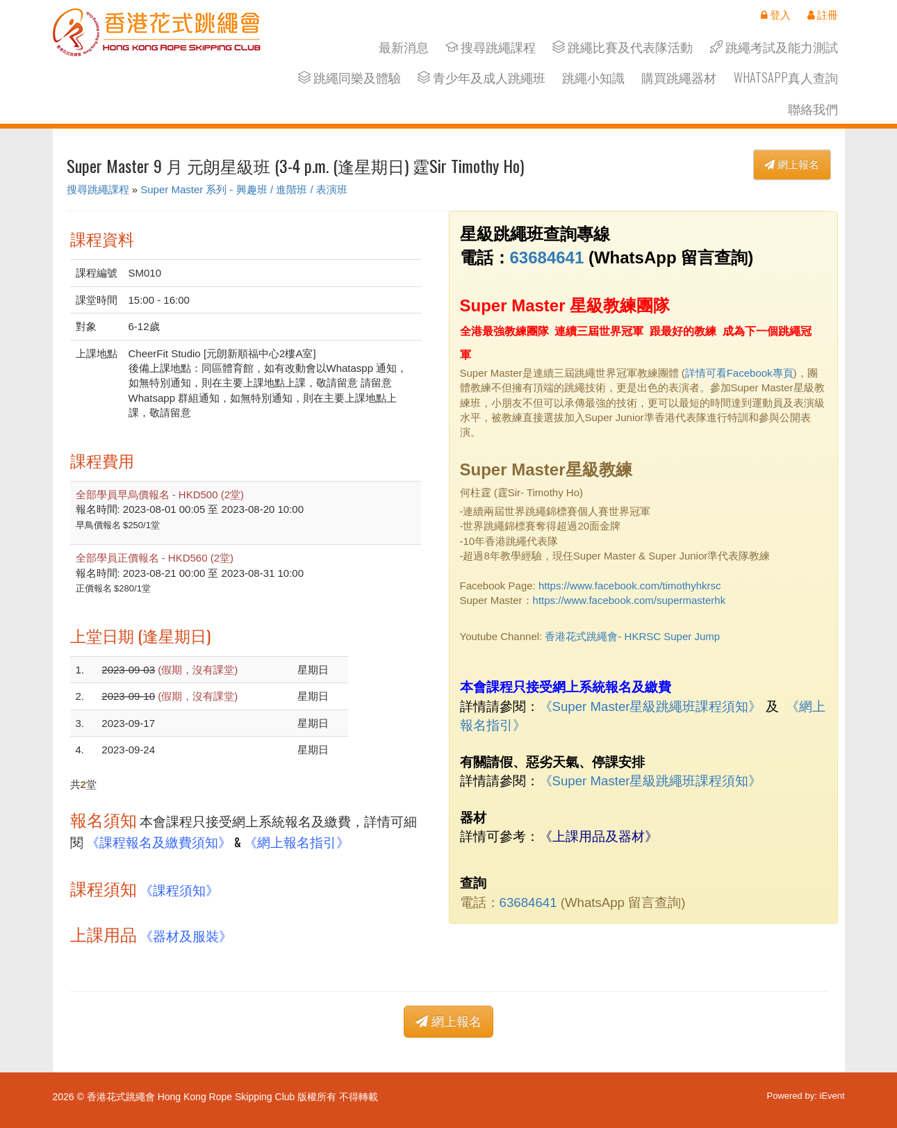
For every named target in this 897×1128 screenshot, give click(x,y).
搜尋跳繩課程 (490, 47)
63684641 (547, 257)
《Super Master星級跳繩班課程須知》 (650, 706)
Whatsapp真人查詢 (786, 77)
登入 (776, 15)
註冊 (822, 15)
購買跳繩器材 (678, 77)
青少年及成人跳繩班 (481, 77)
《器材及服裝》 (186, 935)
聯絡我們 (813, 109)
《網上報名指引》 (296, 841)
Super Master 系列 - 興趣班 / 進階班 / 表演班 (243, 189)
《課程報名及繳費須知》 (158, 841)
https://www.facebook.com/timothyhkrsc (629, 585)
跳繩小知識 (593, 77)
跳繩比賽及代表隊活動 (622, 47)
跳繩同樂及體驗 (349, 77)
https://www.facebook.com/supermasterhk (629, 600)
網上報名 (791, 164)
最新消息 (404, 47)
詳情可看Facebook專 (734, 373)
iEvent (831, 1095)
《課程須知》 (179, 889)
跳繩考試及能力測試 (774, 47)
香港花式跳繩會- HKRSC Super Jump (632, 636)
